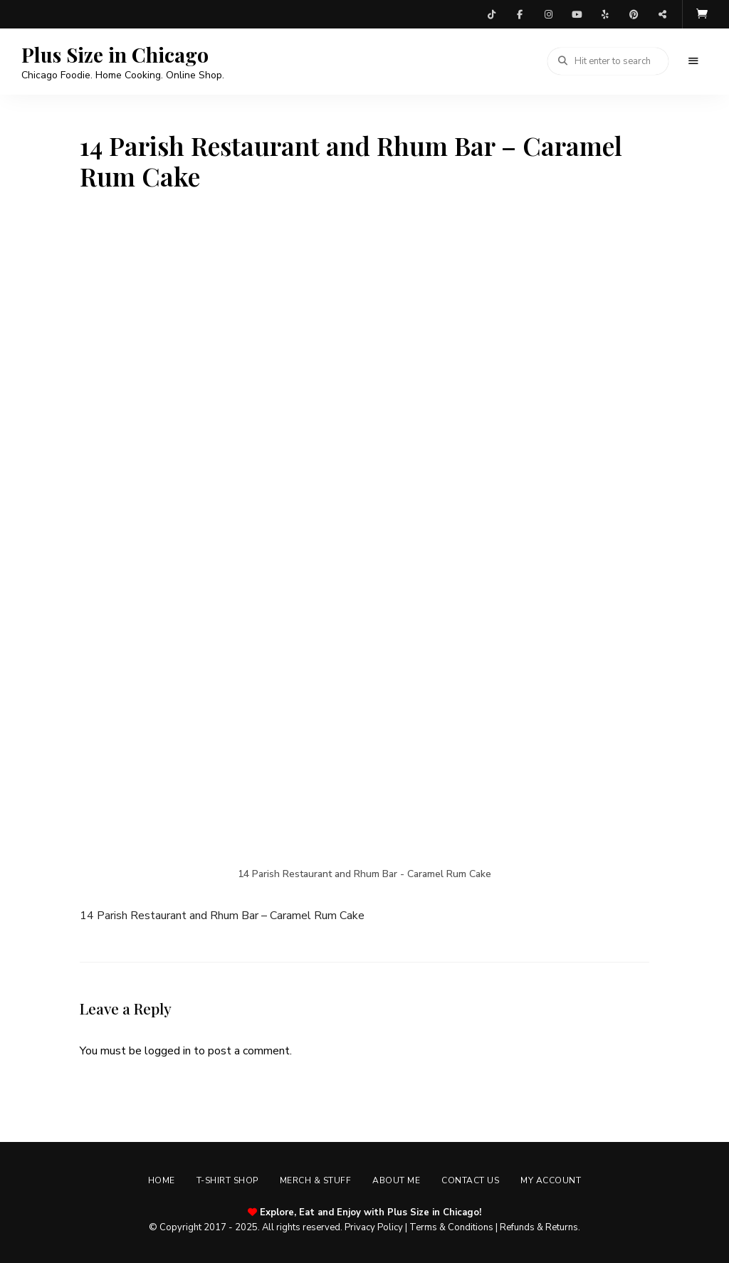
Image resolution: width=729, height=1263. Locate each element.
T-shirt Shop (227, 1180)
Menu (693, 61)
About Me (396, 1180)
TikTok (491, 14)
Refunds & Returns (539, 1227)
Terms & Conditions (451, 1227)
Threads (662, 14)
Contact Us (470, 1180)
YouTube (576, 14)
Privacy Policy (374, 1227)
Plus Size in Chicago (115, 55)
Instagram (548, 14)
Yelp (605, 14)
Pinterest (633, 14)
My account (550, 1180)
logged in (168, 1051)
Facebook (519, 14)
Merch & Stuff (316, 1180)
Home (161, 1180)
